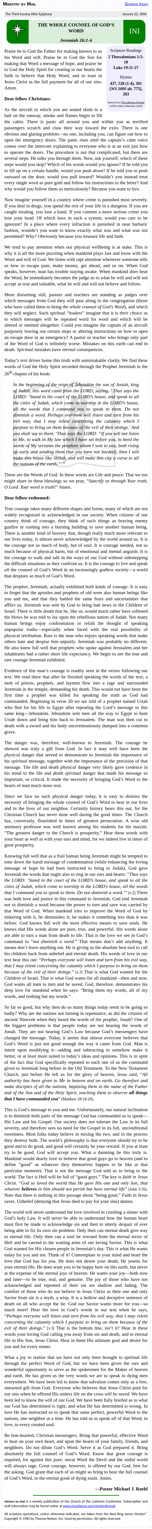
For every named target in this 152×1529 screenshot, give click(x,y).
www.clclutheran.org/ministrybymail (89, 1506)
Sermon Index (136, 4)
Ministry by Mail (19, 4)
